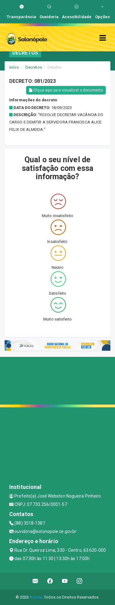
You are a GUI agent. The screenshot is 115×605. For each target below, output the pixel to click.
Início (14, 67)
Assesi (35, 597)
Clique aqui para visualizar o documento (66, 90)
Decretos (33, 67)
